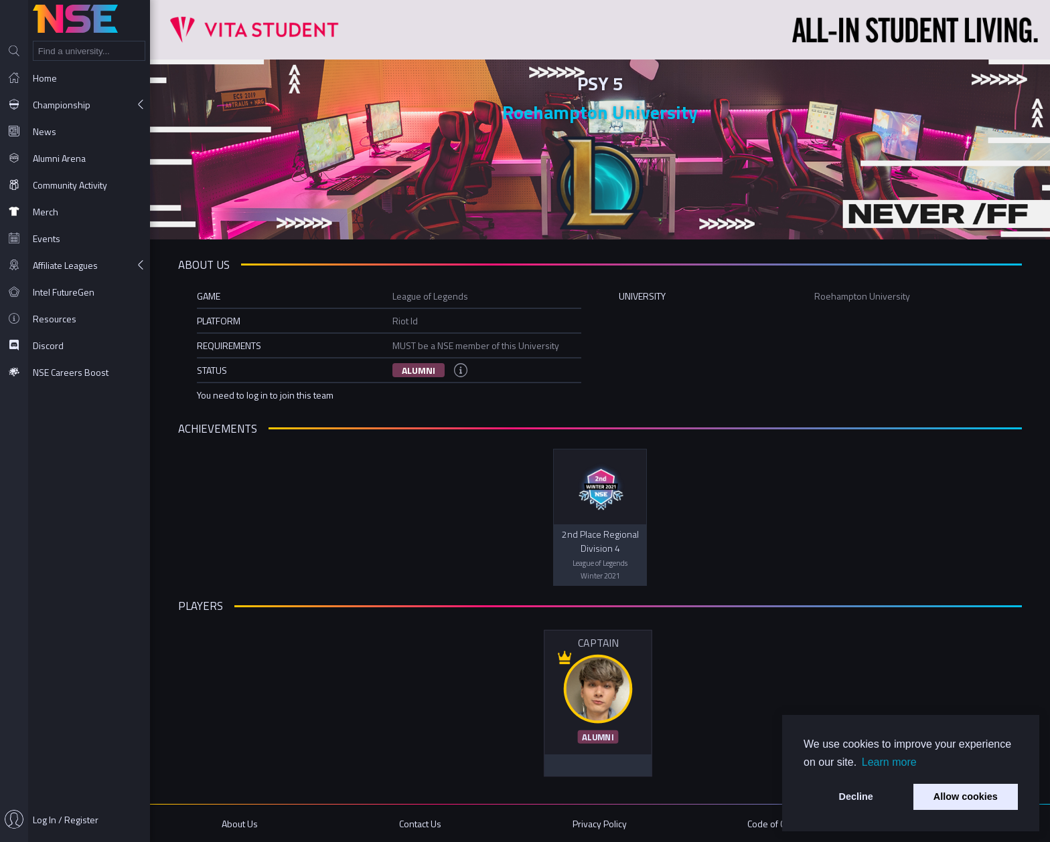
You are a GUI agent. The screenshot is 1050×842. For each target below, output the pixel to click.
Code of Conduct (779, 824)
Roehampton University (600, 112)
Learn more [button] (889, 762)
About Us (240, 824)
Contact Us (420, 824)
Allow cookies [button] (965, 796)
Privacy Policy (600, 824)
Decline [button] (856, 796)
